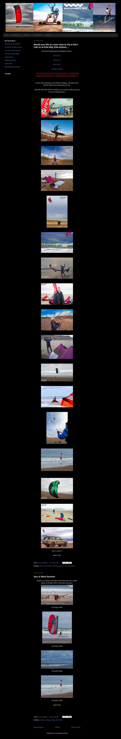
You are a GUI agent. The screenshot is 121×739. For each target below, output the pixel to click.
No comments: (54, 563)
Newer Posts (38, 727)
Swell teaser (8, 63)
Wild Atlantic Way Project (12, 67)
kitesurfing (71, 566)
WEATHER (48, 35)
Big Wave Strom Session (12, 44)
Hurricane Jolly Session (12, 54)
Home (57, 727)
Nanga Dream (9, 57)
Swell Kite (59, 720)
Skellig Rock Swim (10, 60)
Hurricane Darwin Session (13, 50)
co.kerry (42, 720)
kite (65, 566)
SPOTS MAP (37, 35)
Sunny (53, 720)
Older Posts (75, 727)
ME (6, 35)
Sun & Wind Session (44, 576)
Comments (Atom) (61, 733)
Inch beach (56, 566)
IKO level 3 (57, 64)
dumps (48, 720)
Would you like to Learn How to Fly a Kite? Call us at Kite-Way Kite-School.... (56, 45)
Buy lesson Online (46, 566)
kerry (62, 566)
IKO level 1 (57, 55)
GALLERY (27, 35)
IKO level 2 (57, 60)
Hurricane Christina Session (13, 47)
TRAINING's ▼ (16, 35)
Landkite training (57, 69)
